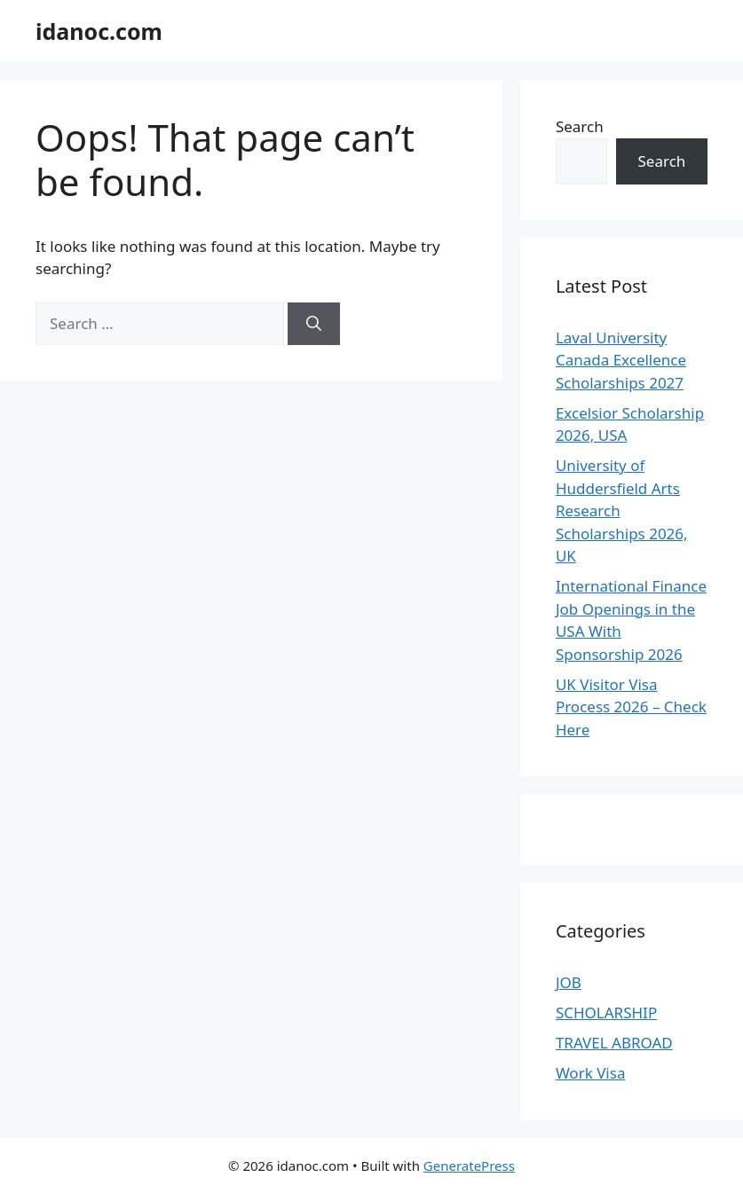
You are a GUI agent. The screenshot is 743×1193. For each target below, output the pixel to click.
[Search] (314, 323)
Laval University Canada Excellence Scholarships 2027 (621, 360)
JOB (568, 982)
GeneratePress (469, 1165)
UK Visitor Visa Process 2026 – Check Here (631, 707)
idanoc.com (99, 31)
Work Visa (591, 1073)
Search (580, 126)
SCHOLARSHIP (606, 1012)
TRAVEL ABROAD (614, 1042)
